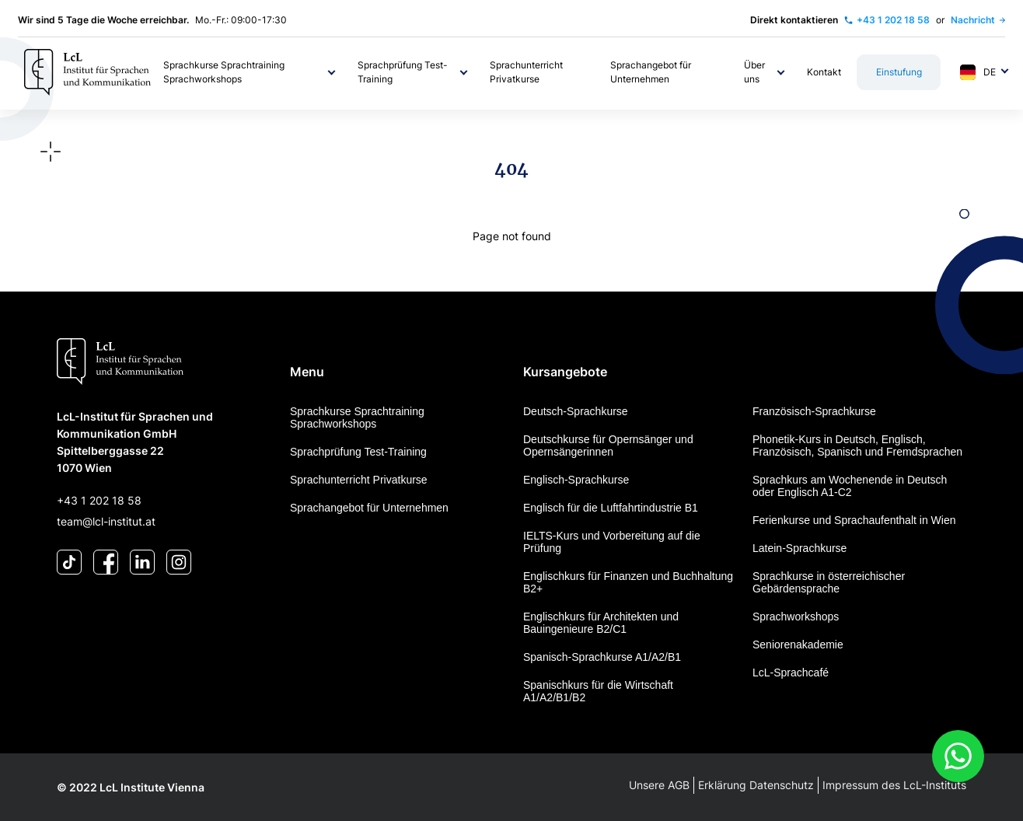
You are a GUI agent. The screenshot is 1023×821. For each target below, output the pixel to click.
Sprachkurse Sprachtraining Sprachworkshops (357, 417)
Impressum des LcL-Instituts (894, 784)
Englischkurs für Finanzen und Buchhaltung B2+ (628, 582)
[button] (250, 72)
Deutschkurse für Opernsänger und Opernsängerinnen (608, 445)
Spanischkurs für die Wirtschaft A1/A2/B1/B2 (598, 691)
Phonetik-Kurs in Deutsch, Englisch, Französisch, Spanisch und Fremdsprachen (857, 445)
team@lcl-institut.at (106, 521)
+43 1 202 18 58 (99, 500)
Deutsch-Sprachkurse (575, 411)
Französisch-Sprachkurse (814, 411)
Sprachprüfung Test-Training (358, 451)
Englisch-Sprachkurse (576, 479)
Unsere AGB (659, 784)
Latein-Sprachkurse (799, 548)
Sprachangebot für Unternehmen (369, 507)
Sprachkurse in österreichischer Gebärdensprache (828, 582)
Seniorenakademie (797, 644)
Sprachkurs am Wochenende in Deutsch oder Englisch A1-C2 (849, 485)
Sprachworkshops (795, 616)
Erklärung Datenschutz (756, 784)
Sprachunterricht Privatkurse (359, 479)
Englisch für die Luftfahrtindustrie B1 (610, 507)
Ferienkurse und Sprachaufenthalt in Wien (853, 520)
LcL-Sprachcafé (790, 672)
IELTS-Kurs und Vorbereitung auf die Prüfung (611, 541)
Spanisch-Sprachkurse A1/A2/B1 (602, 657)
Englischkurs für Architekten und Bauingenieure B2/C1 (601, 622)
